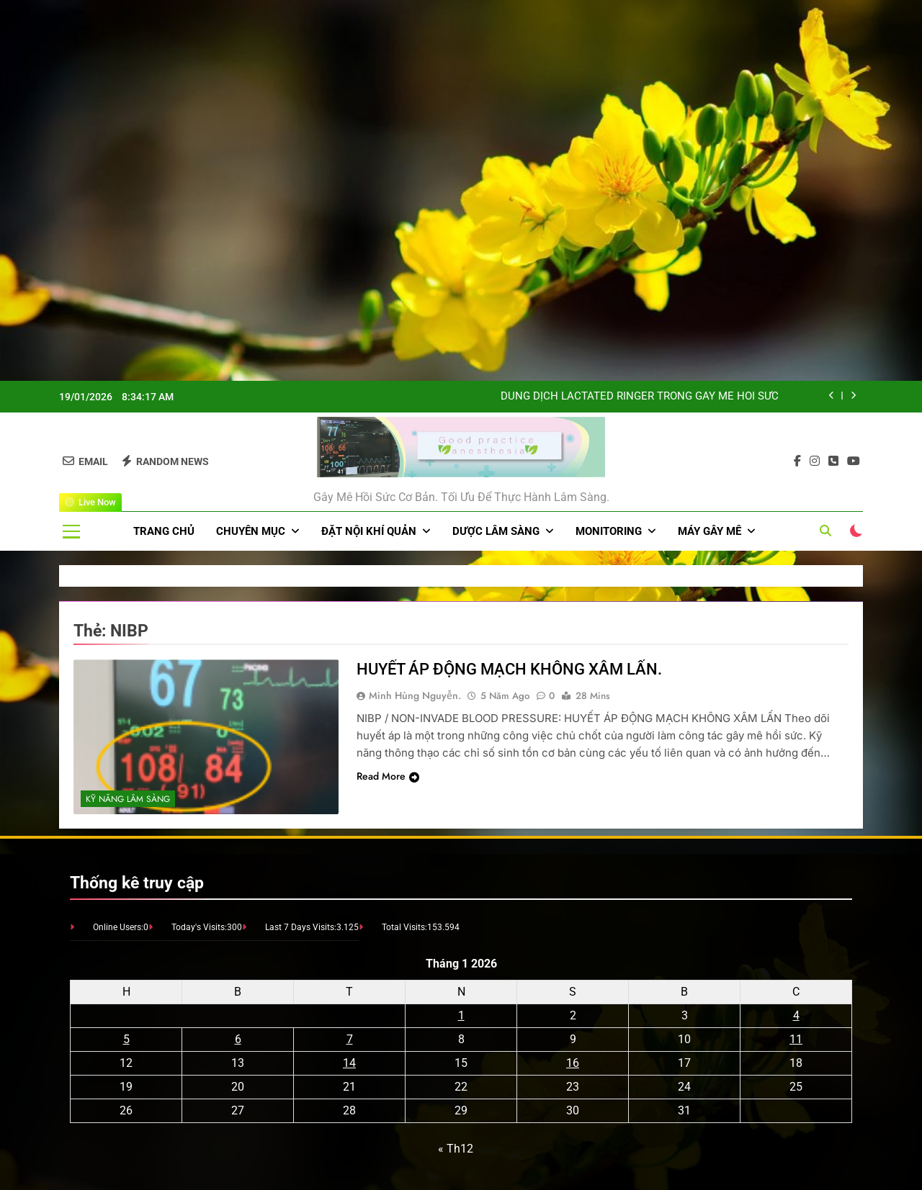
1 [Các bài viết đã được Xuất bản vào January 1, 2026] (461, 1015)
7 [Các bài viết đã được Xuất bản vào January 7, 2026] (349, 1039)
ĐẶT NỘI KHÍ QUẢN (368, 531)
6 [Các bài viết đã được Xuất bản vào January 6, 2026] (238, 1039)
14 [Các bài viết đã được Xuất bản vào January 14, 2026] (349, 1063)
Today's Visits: (199, 927)
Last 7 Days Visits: (300, 927)
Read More (388, 776)
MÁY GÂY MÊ (709, 531)
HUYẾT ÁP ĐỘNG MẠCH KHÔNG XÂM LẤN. (509, 669)
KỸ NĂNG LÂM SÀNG (128, 799)
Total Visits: (404, 927)
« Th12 (455, 1148)
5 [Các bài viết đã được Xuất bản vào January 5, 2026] (126, 1039)
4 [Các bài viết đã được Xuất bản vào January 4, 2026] (796, 1015)
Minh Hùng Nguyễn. (415, 695)
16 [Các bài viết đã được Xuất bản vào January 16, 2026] (572, 1063)
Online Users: (118, 927)
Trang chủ (163, 531)
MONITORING (609, 531)
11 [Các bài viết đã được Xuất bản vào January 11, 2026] (795, 1039)
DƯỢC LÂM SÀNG (496, 531)
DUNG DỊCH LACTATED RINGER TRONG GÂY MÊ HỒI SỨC (640, 396)
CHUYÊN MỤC (250, 531)
